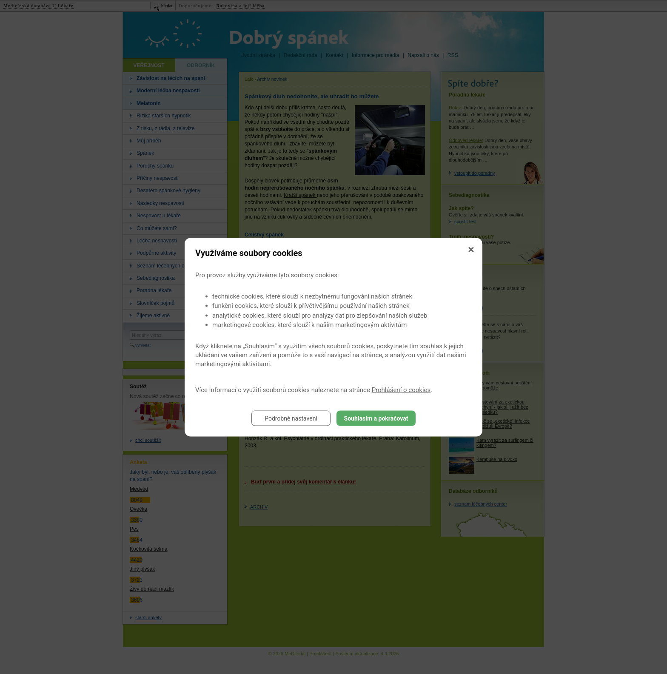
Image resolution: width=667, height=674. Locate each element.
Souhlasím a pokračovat (376, 418)
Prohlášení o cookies (401, 389)
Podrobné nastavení (291, 418)
